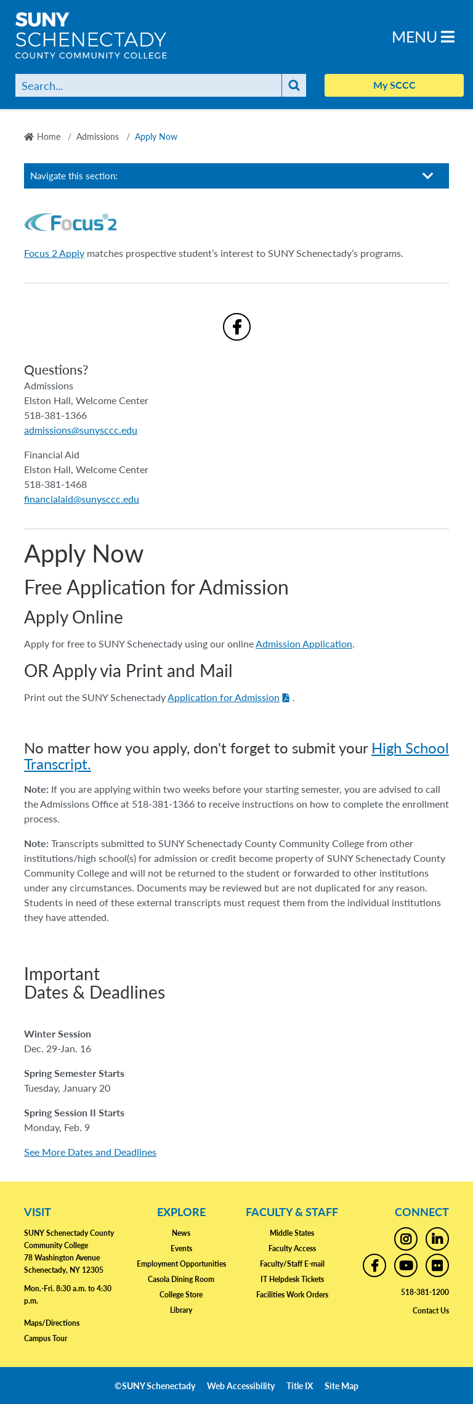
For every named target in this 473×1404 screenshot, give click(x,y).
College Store (181, 1294)
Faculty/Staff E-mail (292, 1264)
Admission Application (304, 643)
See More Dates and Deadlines (90, 1152)
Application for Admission (224, 697)
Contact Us (431, 1310)
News (181, 1233)
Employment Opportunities (181, 1264)
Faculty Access (292, 1248)
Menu (423, 36)
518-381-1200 (425, 1292)
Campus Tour (45, 1338)
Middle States (292, 1233)
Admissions (97, 136)
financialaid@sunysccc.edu (81, 499)
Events (181, 1248)
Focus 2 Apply (54, 253)
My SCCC (394, 85)
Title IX (299, 1385)
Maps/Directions (51, 1323)
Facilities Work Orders (292, 1294)
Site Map (341, 1385)
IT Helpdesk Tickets (292, 1279)
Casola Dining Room (181, 1279)
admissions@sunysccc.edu (80, 430)
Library (181, 1310)
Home (48, 136)
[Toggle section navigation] (428, 175)
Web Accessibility (241, 1385)
